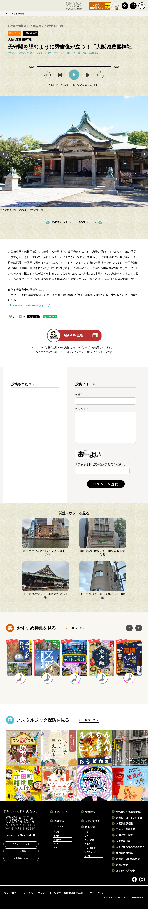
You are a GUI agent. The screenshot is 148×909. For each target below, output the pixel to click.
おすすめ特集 (18, 13)
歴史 (86, 836)
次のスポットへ (87, 222)
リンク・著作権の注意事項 (68, 892)
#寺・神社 (66, 53)
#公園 (77, 53)
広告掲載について (21, 858)
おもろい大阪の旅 (125, 870)
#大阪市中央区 (26, 53)
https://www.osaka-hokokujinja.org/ (29, 305)
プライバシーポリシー (35, 892)
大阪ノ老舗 (122, 864)
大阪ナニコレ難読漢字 (128, 858)
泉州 (55, 847)
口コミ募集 (21, 851)
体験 (86, 832)
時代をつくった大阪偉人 (129, 811)
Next (144, 154)
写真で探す (60, 820)
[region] (35, 438)
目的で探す (91, 826)
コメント (81, 409)
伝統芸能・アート (91, 851)
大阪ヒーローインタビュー (130, 817)
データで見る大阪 (125, 829)
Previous (3, 154)
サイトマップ (96, 892)
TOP (5, 13)
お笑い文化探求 (124, 835)
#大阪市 (12, 53)
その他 (87, 855)
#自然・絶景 (51, 53)
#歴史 (40, 53)
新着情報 (90, 811)
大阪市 (56, 831)
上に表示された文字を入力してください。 (101, 464)
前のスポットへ (61, 222)
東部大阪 (57, 839)
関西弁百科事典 (124, 853)
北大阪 (56, 835)
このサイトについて (21, 844)
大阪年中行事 (123, 841)
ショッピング (90, 847)
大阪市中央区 (30, 33)
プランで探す (92, 820)
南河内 (56, 843)
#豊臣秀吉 (94, 53)
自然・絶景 (89, 839)
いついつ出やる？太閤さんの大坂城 (33, 26)
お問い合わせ (9, 892)
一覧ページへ (75, 627)
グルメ (87, 843)
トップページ (61, 811)
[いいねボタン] (10, 316)
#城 (84, 53)
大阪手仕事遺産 (124, 823)
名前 (79, 394)
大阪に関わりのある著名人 (130, 847)
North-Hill (27, 835)
